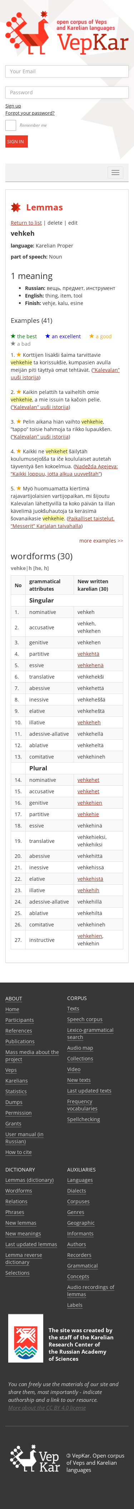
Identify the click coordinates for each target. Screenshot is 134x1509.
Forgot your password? (30, 113)
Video (73, 1069)
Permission (18, 1112)
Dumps (14, 1102)
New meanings (23, 1233)
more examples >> (101, 540)
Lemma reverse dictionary (23, 1258)
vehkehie (88, 814)
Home (12, 1009)
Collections (80, 1058)
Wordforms (18, 1190)
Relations (16, 1201)
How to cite (18, 1152)
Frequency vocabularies (82, 1105)
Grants (13, 1123)
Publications (20, 1041)
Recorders (79, 1254)
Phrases (14, 1212)
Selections (17, 1272)
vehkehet (88, 779)
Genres (75, 1212)
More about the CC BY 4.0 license (47, 1407)
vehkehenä (91, 665)
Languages (80, 1179)
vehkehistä (90, 878)
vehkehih (88, 890)
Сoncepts (78, 1276)
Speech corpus (85, 1019)
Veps (11, 1069)
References (18, 1030)
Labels (75, 1304)
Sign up (13, 106)
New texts (79, 1079)
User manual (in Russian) (24, 1138)
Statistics (16, 1091)
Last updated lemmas (31, 1244)
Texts (73, 1008)
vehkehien (90, 802)
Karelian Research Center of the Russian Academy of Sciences (81, 1348)
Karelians (16, 1080)
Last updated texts (89, 1090)
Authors (76, 1244)
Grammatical (82, 1265)
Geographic (81, 1222)
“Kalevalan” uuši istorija (40, 407)
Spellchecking (83, 1119)
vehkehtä (88, 653)
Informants (80, 1233)
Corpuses (78, 1201)
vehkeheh (89, 722)
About (13, 998)
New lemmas (20, 1222)
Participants (19, 1019)
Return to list (26, 222)
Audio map (80, 1047)
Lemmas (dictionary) (29, 1179)
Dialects (76, 1190)
